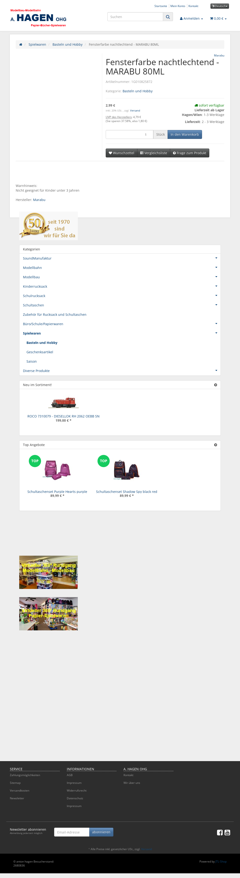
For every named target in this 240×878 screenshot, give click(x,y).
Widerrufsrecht (76, 790)
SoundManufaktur (122, 258)
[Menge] (129, 134)
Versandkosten (19, 790)
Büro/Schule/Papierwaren (122, 323)
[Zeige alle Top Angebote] (215, 444)
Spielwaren (122, 333)
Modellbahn (122, 267)
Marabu (39, 199)
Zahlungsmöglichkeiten (25, 775)
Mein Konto (177, 6)
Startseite (160, 6)
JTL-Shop (221, 861)
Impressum (74, 783)
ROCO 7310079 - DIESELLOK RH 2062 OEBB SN (63, 416)
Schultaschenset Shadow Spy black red (126, 491)
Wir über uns (132, 783)
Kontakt (193, 6)
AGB (70, 775)
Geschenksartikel (39, 352)
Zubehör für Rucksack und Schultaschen (54, 314)
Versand (135, 110)
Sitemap (15, 783)
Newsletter (17, 798)
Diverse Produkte (122, 370)
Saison (31, 361)
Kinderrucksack (122, 286)
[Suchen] (135, 16)
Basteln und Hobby (138, 91)
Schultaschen (122, 305)
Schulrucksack (122, 295)
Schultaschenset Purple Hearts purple (57, 491)
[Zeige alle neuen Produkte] (215, 385)
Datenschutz (75, 798)
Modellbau (122, 276)
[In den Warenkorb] (185, 134)
